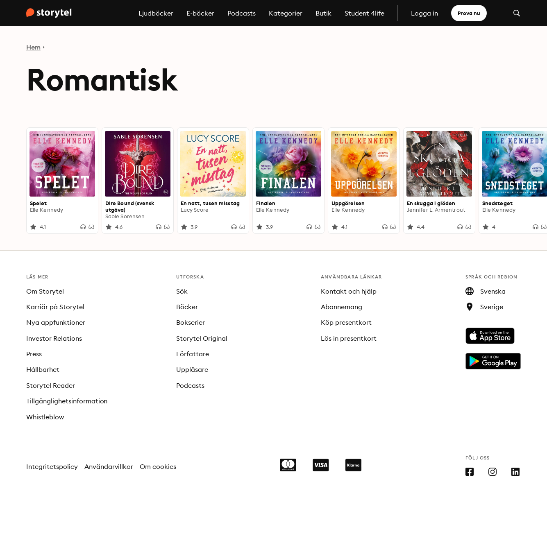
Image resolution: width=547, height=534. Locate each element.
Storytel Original (201, 338)
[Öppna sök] (517, 13)
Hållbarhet (42, 369)
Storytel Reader (50, 385)
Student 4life (364, 13)
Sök (182, 291)
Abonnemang (341, 307)
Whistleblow (45, 417)
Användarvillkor (109, 466)
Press (34, 354)
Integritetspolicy (52, 466)
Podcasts (241, 13)
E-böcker (200, 13)
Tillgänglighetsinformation (66, 401)
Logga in (424, 13)
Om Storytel (45, 291)
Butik (323, 13)
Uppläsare (192, 369)
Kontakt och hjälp (349, 291)
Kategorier (285, 13)
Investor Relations (54, 338)
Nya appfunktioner (55, 322)
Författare (192, 354)
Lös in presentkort (349, 338)
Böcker (187, 307)
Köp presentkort (346, 322)
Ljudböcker (155, 13)
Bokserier (190, 322)
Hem (33, 47)
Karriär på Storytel (55, 307)
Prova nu (469, 13)
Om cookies (158, 466)
